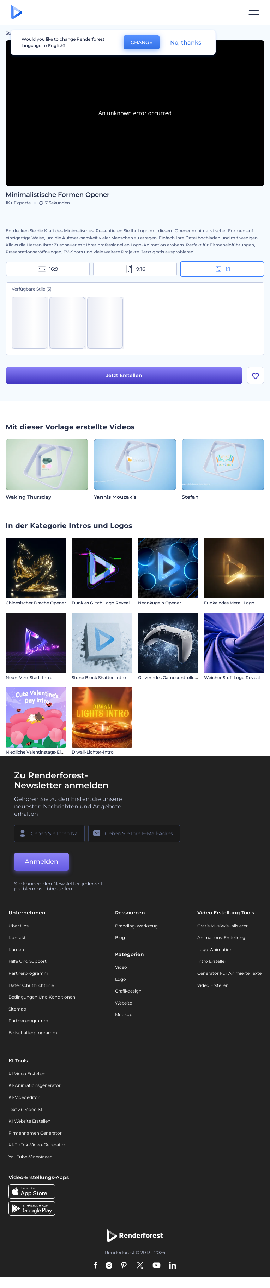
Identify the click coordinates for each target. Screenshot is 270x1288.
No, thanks (185, 42)
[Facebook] (95, 1266)
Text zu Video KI (25, 1109)
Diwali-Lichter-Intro (93, 752)
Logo (120, 979)
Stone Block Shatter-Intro (99, 677)
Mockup (123, 1014)
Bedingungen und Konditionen (41, 997)
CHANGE (141, 42)
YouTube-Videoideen (30, 1156)
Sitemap (17, 1009)
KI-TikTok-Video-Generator (36, 1144)
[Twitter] (140, 1266)
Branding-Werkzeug (136, 926)
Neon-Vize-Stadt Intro (29, 677)
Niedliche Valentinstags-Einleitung (42, 752)
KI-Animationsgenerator (34, 1085)
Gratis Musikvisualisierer (222, 926)
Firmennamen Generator (35, 1133)
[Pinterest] (124, 1266)
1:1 (222, 269)
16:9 (48, 269)
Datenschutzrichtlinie (31, 985)
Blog (120, 937)
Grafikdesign (128, 991)
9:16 (135, 269)
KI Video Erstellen (27, 1073)
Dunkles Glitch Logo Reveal (101, 602)
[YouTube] (156, 1266)
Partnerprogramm (28, 973)
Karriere (16, 949)
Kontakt (17, 937)
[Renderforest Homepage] (16, 12)
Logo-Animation (215, 949)
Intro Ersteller (211, 961)
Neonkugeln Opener (159, 602)
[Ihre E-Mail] (134, 833)
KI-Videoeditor (24, 1097)
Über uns (18, 926)
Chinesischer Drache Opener (36, 602)
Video (121, 967)
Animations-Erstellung (221, 937)
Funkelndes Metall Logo (229, 602)
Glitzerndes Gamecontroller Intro (173, 677)
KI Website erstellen (29, 1121)
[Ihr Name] (49, 833)
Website (123, 1003)
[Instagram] (109, 1266)
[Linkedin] (172, 1266)
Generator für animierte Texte (229, 973)
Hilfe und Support (27, 961)
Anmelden (41, 862)
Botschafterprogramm (32, 1032)
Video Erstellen (213, 985)
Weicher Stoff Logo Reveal (232, 677)
